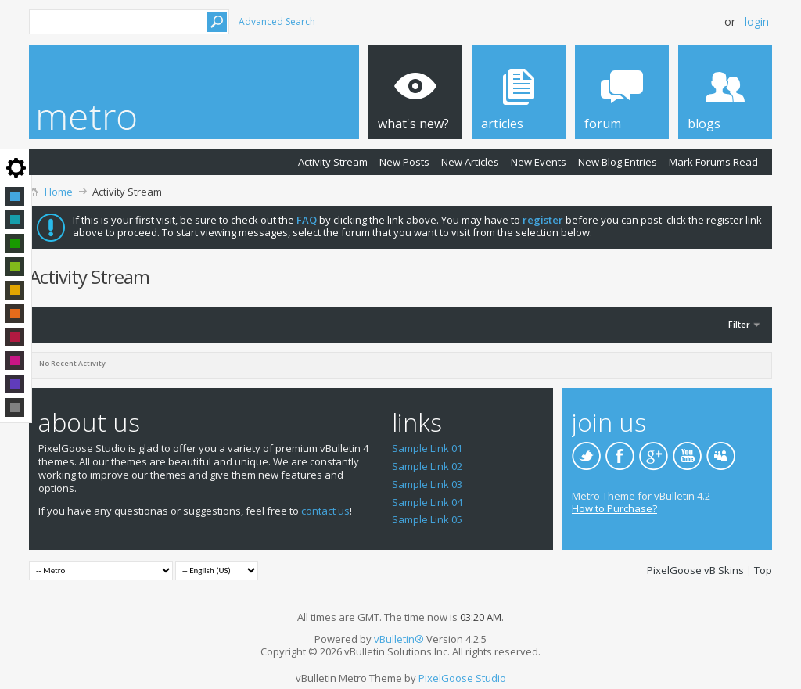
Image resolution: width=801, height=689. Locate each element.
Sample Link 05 (427, 519)
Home (59, 192)
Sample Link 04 (427, 502)
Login (757, 21)
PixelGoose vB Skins (695, 570)
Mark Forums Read (713, 162)
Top (763, 570)
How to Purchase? (614, 508)
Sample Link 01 (427, 448)
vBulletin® (399, 639)
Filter (739, 324)
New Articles (470, 162)
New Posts (404, 162)
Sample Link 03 (427, 484)
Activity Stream (333, 162)
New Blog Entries (617, 162)
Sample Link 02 (427, 466)
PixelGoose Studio (462, 678)
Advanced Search (277, 21)
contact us (325, 511)
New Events (538, 162)
